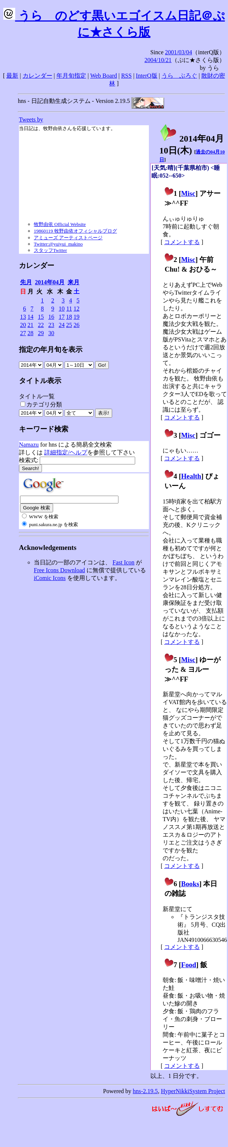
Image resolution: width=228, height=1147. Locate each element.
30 (51, 333)
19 (76, 317)
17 (62, 317)
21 (30, 325)
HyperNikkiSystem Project (193, 1091)
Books (190, 884)
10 (62, 308)
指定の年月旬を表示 (50, 349)
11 (69, 308)
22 (41, 325)
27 (23, 333)
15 (41, 317)
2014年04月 (50, 282)
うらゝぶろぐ (179, 75)
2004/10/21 (158, 60)
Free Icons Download (59, 570)
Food (188, 965)
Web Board (103, 75)
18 (69, 317)
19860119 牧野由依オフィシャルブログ (75, 231)
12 (76, 308)
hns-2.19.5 (145, 1091)
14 (30, 317)
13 (23, 317)
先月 (26, 282)
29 (41, 333)
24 (62, 325)
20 (23, 325)
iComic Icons (50, 578)
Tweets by (31, 119)
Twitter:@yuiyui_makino (58, 244)
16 (51, 317)
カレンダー (37, 75)
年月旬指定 (71, 75)
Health (191, 476)
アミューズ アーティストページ (68, 237)
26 (76, 325)
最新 (12, 75)
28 (30, 333)
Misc (188, 193)
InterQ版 (146, 75)
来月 (73, 282)
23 (51, 325)
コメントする (182, 242)
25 (69, 325)
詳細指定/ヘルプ (65, 452)
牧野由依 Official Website (60, 224)
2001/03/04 (178, 52)
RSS (126, 75)
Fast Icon (123, 562)
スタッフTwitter (50, 250)
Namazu (29, 444)
